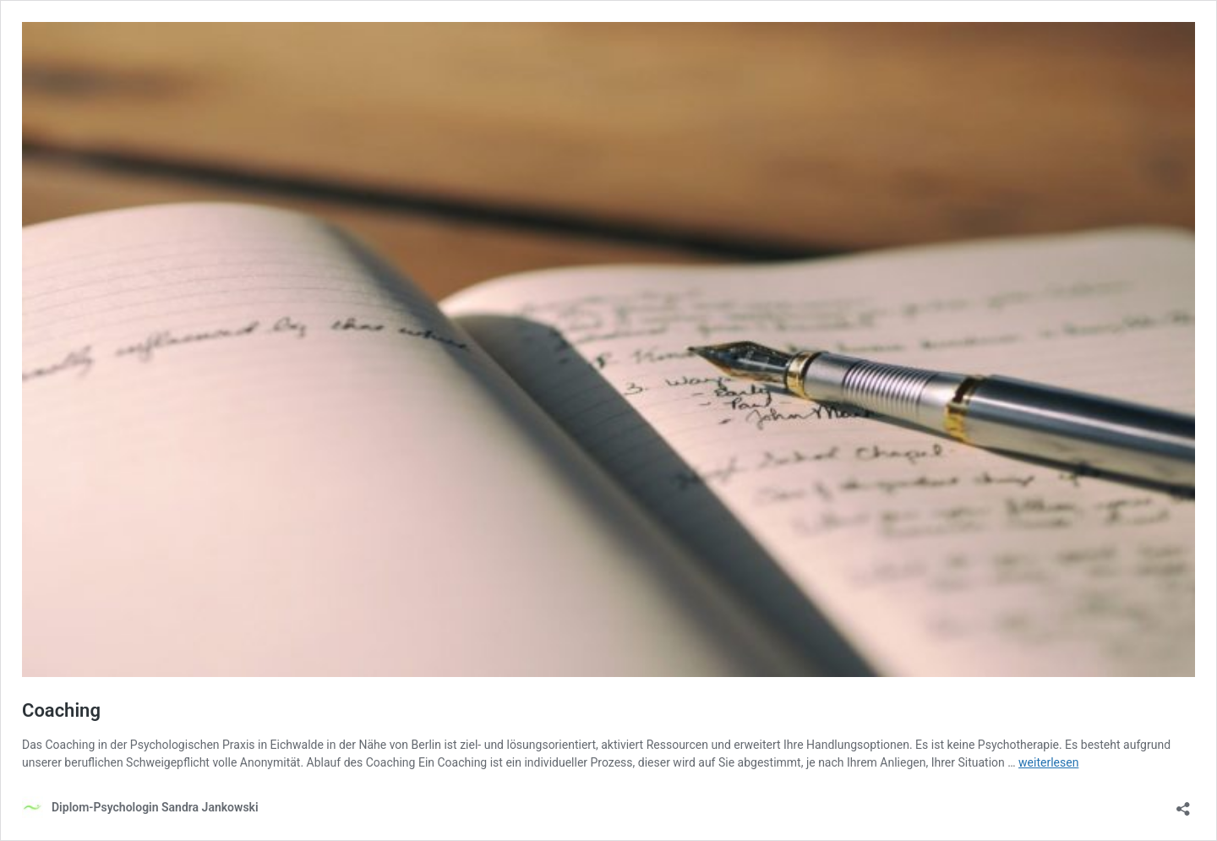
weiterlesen (1048, 762)
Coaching (61, 710)
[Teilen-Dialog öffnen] (1183, 803)
